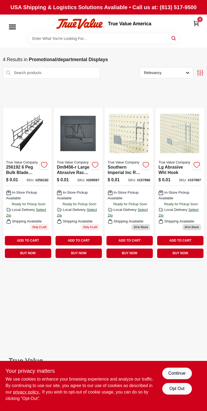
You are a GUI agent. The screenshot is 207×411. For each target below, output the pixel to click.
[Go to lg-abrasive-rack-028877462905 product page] (78, 184)
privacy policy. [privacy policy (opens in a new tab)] (26, 392)
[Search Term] (103, 38)
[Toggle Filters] (200, 73)
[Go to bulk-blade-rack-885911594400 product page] (27, 184)
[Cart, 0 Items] (196, 23)
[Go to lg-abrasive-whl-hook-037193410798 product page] (179, 184)
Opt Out (176, 388)
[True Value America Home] (80, 23)
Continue (176, 373)
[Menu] (12, 26)
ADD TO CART (28, 240)
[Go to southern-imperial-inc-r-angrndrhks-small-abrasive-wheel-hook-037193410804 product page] (129, 184)
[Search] (174, 38)
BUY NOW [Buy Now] (28, 253)
